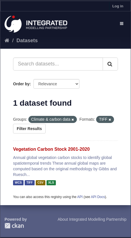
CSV (40, 182)
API (80, 197)
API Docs (98, 197)
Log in (117, 6)
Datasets (27, 40)
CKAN (14, 226)
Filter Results (29, 128)
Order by (21, 84)
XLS (51, 182)
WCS (18, 182)
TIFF (29, 182)
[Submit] (110, 64)
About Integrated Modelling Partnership (92, 219)
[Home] (7, 40)
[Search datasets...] (58, 64)
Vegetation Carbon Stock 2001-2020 (51, 149)
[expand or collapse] (121, 23)
